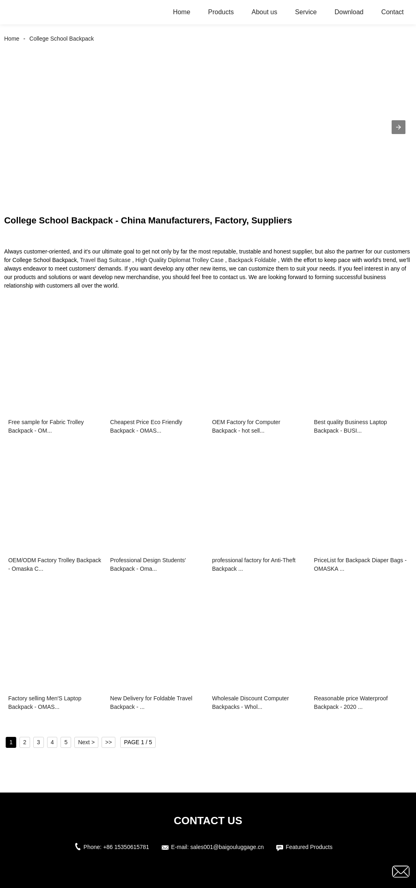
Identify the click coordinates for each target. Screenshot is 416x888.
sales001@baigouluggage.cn (227, 847)
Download (349, 12)
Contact (392, 12)
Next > (86, 742)
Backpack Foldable (252, 260)
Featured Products (309, 847)
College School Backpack (61, 38)
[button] (398, 127)
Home (182, 12)
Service (305, 12)
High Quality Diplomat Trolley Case (179, 260)
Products (221, 12)
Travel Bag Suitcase (105, 260)
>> (108, 742)
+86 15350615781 (126, 847)
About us (264, 12)
